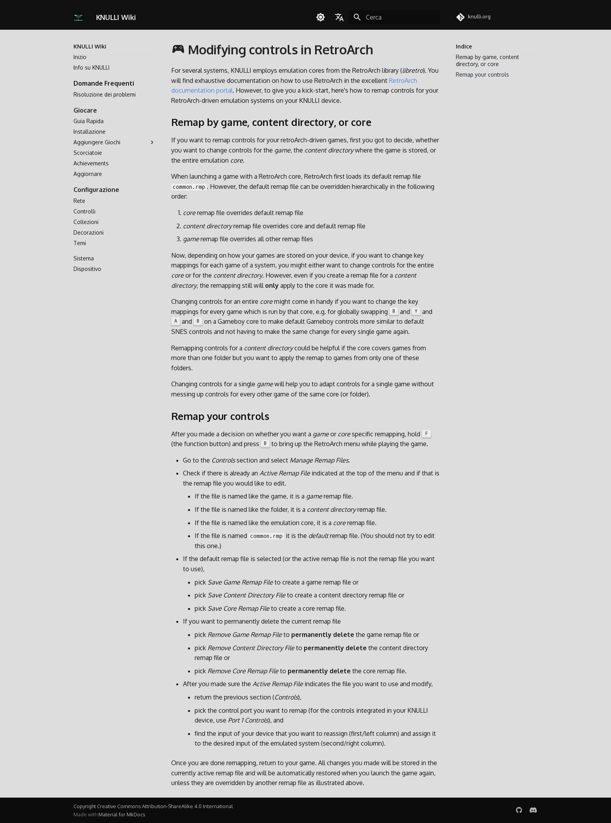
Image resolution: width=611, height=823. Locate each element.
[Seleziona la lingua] (339, 17)
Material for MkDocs (122, 814)
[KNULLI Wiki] (78, 17)
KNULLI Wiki (89, 46)
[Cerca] (394, 17)
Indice (464, 46)
